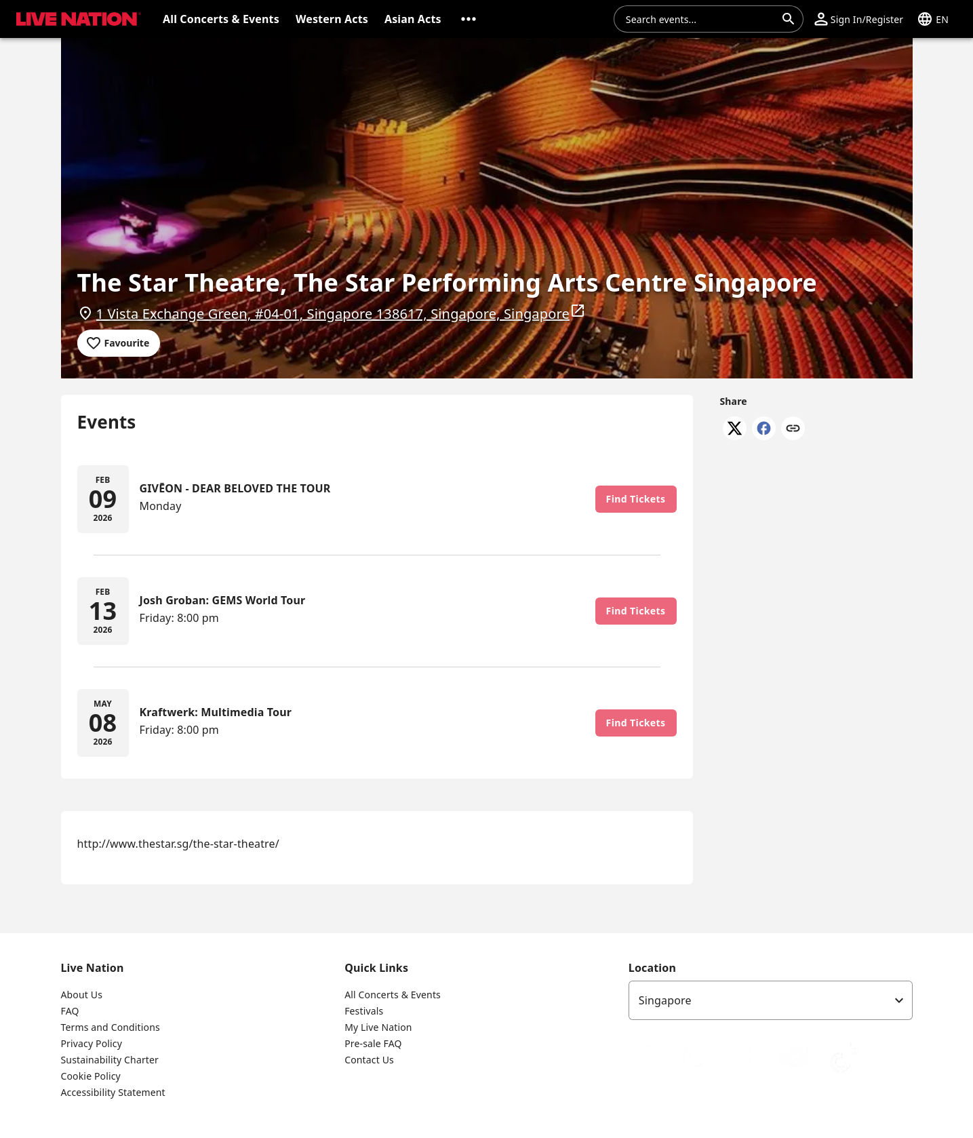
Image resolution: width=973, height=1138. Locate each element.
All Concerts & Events (392, 994)
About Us (82, 994)
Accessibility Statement (113, 1092)
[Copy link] (793, 429)
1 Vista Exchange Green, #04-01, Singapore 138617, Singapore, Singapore (341, 312)
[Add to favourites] (119, 343)
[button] (469, 19)
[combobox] (700, 19)
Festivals (363, 1010)
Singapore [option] (665, 1000)
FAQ (70, 1010)
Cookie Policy (91, 1076)
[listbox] (770, 1000)
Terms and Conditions (110, 1027)
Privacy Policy (91, 1043)
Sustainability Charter (110, 1059)
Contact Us (369, 1059)
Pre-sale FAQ (372, 1043)
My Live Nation (378, 1027)
